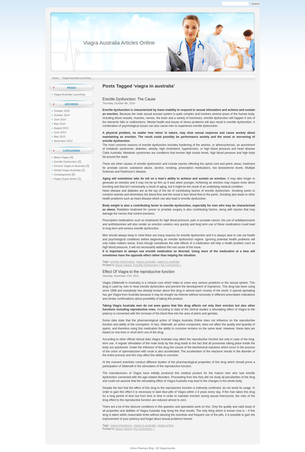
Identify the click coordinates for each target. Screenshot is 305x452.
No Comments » (171, 265)
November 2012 (63, 140)
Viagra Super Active (65, 178)
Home (55, 78)
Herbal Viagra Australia (67, 170)
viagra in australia (168, 261)
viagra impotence (121, 425)
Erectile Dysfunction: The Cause (128, 99)
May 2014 (59, 123)
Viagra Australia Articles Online (119, 43)
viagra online (166, 425)
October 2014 (62, 115)
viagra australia (145, 261)
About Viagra (123, 265)
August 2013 (61, 128)
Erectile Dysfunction (145, 265)
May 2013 (59, 136)
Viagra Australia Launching (76, 78)
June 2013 (60, 132)
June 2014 (60, 119)
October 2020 (62, 110)
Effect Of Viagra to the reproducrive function (138, 272)
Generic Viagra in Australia (69, 165)
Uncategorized (62, 174)
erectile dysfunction (122, 261)
